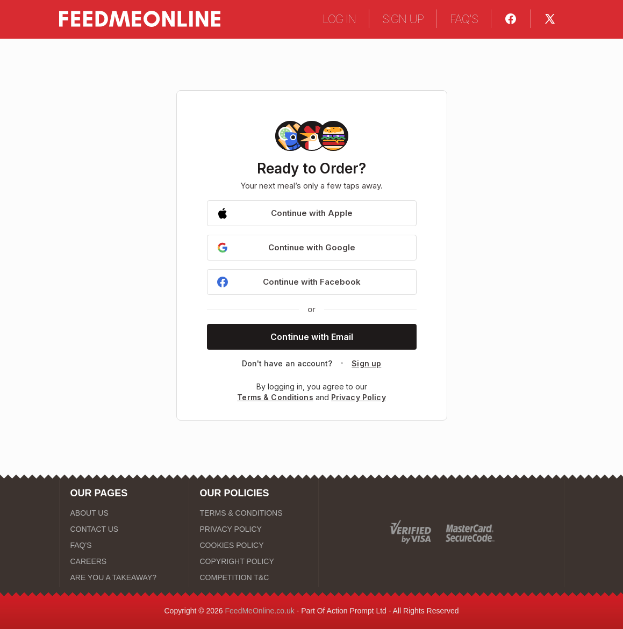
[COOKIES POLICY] (253, 545)
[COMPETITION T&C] (253, 577)
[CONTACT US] (124, 529)
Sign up (366, 363)
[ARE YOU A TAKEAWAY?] (124, 577)
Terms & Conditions (275, 397)
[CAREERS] (124, 561)
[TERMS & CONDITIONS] (253, 513)
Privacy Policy (358, 397)
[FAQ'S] (124, 545)
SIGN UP (403, 19)
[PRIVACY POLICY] (253, 529)
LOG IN (339, 19)
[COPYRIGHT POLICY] (253, 561)
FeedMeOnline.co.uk (260, 610)
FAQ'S (464, 19)
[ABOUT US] (124, 513)
